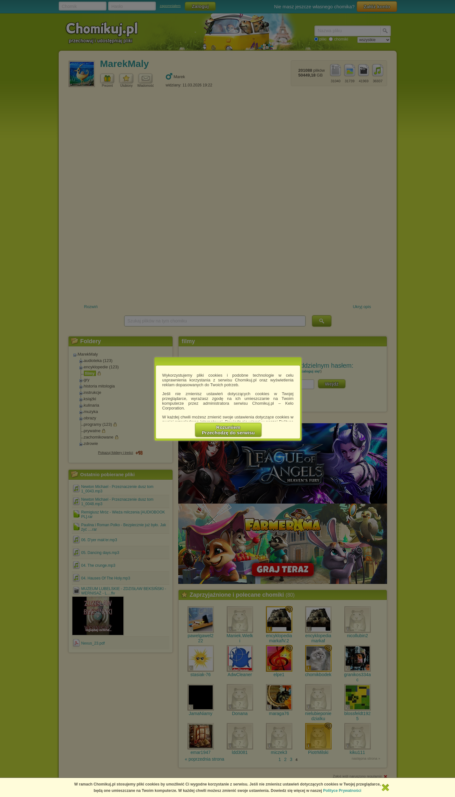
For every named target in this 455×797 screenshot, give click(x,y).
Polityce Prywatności (342, 790)
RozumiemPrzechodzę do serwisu (228, 429)
